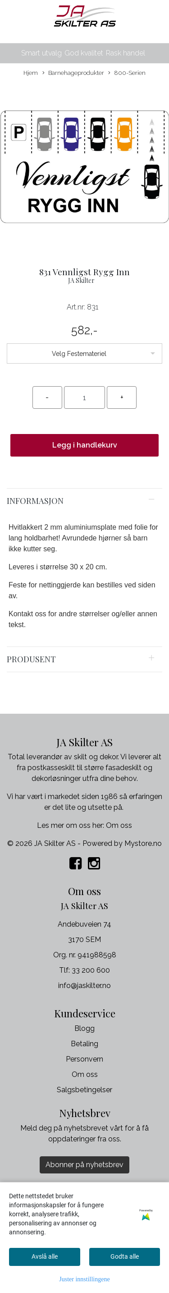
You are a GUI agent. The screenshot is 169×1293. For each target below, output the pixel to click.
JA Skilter (81, 280)
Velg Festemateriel (79, 353)
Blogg (84, 1028)
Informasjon (35, 500)
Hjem (30, 72)
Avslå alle (45, 1256)
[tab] (84, 501)
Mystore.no (143, 843)
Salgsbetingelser (84, 1089)
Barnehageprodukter (73, 73)
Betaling (84, 1043)
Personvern (84, 1059)
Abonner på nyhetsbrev (84, 1164)
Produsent (31, 659)
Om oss (119, 825)
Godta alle (124, 1256)
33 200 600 (91, 970)
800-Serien (127, 73)
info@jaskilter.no (84, 985)
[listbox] (84, 353)
